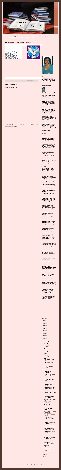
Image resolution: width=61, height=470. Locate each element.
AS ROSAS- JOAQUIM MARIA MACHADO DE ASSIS (49, 383)
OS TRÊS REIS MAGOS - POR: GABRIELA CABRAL (49, 438)
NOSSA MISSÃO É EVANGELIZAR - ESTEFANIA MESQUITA (50, 414)
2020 (44, 328)
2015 (44, 336)
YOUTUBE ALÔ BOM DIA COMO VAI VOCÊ (49, 395)
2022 (44, 325)
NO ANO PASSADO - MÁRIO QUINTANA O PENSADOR (49, 443)
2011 (44, 456)
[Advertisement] (21, 118)
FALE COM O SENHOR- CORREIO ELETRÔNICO (49, 390)
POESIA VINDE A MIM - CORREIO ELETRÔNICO (49, 418)
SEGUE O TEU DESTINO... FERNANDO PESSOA (49, 377)
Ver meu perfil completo (46, 130)
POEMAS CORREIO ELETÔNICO (47, 372)
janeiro (45, 358)
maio (45, 351)
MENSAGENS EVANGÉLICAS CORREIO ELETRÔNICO (49, 420)
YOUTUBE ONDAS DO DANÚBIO (48, 409)
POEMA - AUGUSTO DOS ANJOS (50, 392)
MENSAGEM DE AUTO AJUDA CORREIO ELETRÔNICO (49, 388)
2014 (44, 338)
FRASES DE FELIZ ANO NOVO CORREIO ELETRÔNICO (49, 448)
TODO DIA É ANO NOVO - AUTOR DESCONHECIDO (49, 441)
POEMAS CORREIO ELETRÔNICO (47, 402)
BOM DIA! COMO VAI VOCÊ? (49, 362)
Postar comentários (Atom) (12, 126)
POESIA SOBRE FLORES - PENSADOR (49, 385)
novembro (46, 341)
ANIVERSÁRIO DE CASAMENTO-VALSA (48, 407)
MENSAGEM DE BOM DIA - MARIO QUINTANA (49, 397)
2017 (44, 333)
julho (45, 348)
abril (45, 353)
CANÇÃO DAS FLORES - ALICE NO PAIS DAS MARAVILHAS (50, 370)
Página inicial (21, 124)
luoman (32, 464)
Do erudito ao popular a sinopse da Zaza (49, 93)
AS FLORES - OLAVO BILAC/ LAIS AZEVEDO (49, 375)
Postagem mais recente (9, 124)
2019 (44, 330)
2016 (44, 335)
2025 (44, 320)
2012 (44, 454)
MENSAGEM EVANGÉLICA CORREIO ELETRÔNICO (49, 429)
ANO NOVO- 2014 (47, 450)
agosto (45, 346)
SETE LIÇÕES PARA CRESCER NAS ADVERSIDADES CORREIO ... (50, 434)
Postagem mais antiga (34, 124)
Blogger (41, 464)
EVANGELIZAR (47, 404)
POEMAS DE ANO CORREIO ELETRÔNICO (49, 423)
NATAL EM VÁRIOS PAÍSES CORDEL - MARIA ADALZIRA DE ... (50, 426)
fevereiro (45, 356)
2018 (44, 331)
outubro (45, 343)
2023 (44, 323)
